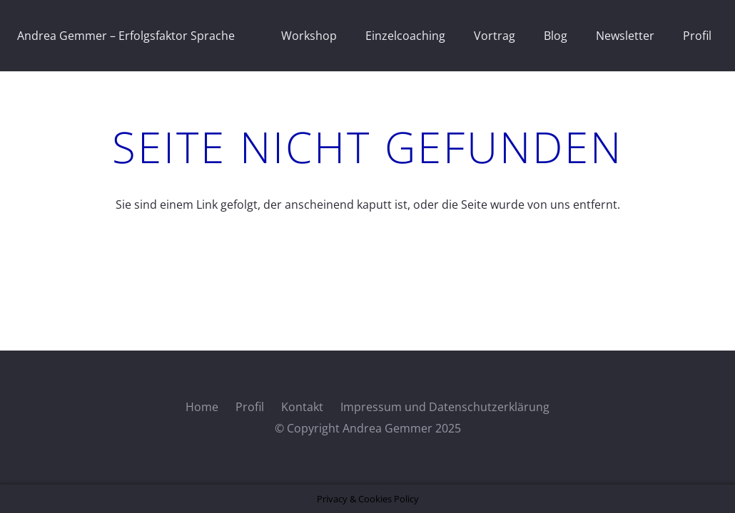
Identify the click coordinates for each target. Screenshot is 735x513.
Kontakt (302, 407)
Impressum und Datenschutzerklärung (444, 407)
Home (202, 407)
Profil (249, 407)
